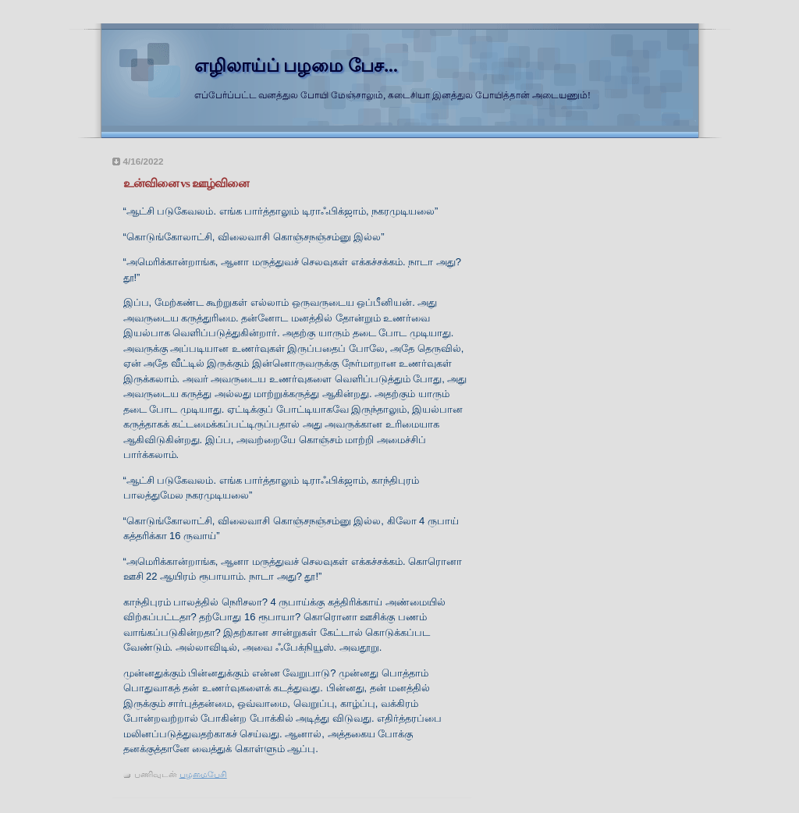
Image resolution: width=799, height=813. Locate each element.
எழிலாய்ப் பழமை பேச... (296, 65)
